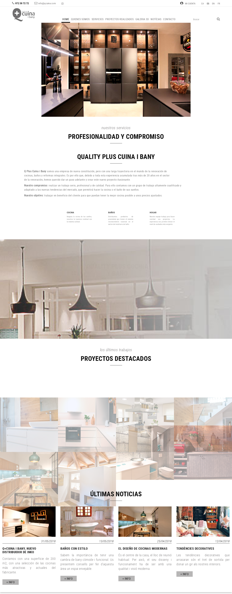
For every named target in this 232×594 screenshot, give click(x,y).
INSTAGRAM (62, 3)
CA (202, 3)
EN (213, 3)
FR (219, 3)
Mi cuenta (187, 3)
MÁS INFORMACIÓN (117, 319)
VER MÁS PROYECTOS (118, 85)
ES (208, 3)
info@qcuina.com (47, 3)
